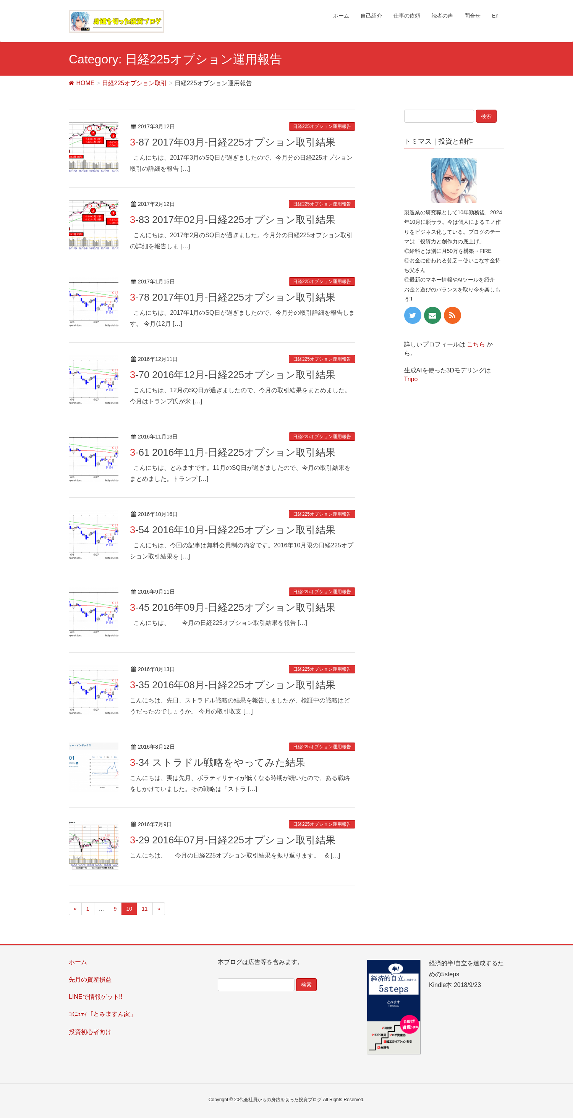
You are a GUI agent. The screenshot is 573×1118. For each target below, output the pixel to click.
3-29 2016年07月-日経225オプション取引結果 (232, 840)
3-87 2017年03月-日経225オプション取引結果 (232, 142)
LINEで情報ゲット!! (95, 996)
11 (145, 909)
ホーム (78, 962)
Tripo (411, 379)
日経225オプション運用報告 (322, 126)
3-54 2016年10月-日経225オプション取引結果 (232, 529)
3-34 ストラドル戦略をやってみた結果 (217, 762)
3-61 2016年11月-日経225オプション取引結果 (232, 452)
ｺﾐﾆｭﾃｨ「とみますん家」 (102, 1014)
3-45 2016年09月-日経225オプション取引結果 (232, 607)
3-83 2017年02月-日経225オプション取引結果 (232, 219)
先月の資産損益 (90, 979)
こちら (476, 344)
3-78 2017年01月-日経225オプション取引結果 (232, 297)
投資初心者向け (90, 1032)
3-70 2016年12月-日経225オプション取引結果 (232, 374)
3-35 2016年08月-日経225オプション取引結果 (232, 685)
